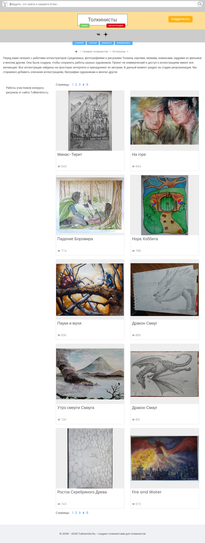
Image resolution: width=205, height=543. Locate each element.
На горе (139, 154)
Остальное (119, 51)
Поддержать (180, 19)
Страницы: (63, 85)
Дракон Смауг (144, 323)
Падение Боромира (75, 239)
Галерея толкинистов (95, 51)
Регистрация (116, 25)
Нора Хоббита (145, 239)
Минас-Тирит (69, 154)
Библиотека (123, 43)
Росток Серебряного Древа (82, 492)
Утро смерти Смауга (75, 407)
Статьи (93, 43)
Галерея (79, 43)
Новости (107, 43)
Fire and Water (147, 492)
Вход (84, 25)
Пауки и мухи (69, 323)
